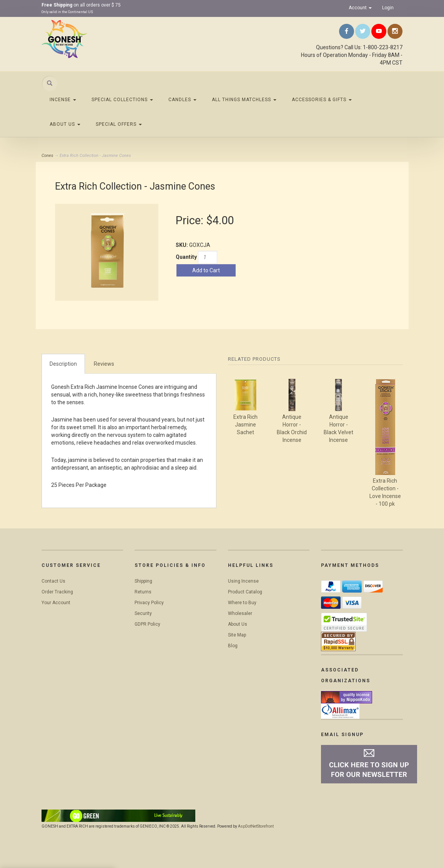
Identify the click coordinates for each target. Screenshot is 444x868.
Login (388, 7)
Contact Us (53, 581)
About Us (65, 124)
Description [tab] (63, 364)
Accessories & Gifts (322, 99)
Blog (233, 645)
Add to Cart (206, 270)
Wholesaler (240, 613)
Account (360, 7)
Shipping (143, 581)
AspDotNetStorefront (256, 826)
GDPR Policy (147, 624)
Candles (182, 99)
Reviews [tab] (104, 364)
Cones (47, 155)
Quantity (186, 257)
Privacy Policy (149, 602)
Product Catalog (245, 592)
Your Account (56, 602)
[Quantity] (207, 257)
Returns (143, 592)
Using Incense (243, 581)
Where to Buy (242, 602)
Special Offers (119, 124)
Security (143, 613)
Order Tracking (57, 592)
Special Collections (122, 99)
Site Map (237, 635)
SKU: (182, 245)
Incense (63, 99)
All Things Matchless (244, 99)
